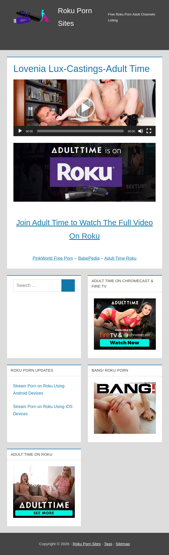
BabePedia (89, 258)
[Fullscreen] (148, 131)
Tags (108, 544)
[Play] (20, 131)
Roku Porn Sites (87, 544)
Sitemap (123, 544)
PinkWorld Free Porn (53, 258)
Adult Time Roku (120, 258)
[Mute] (140, 131)
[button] (84, 107)
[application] (84, 107)
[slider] (80, 131)
